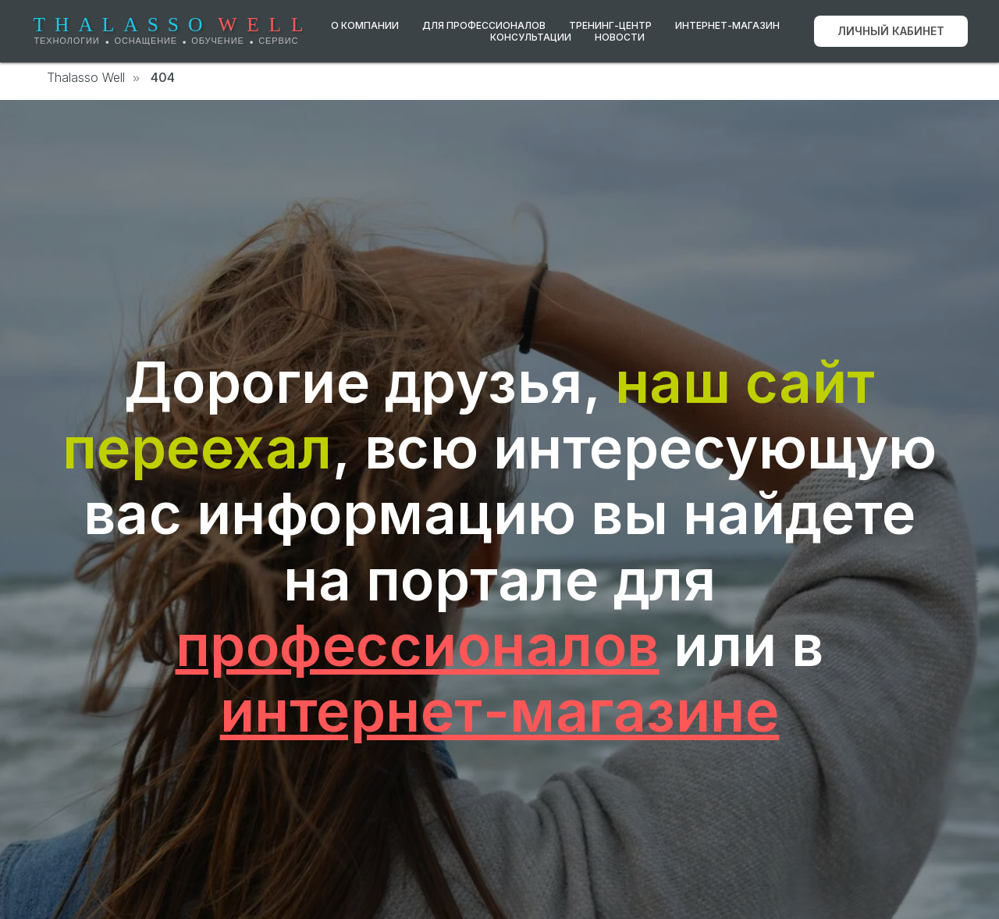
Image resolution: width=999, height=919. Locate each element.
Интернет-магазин (727, 25)
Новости (620, 37)
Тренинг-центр (610, 25)
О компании (365, 25)
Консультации (530, 37)
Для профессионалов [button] (484, 25)
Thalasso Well (86, 77)
